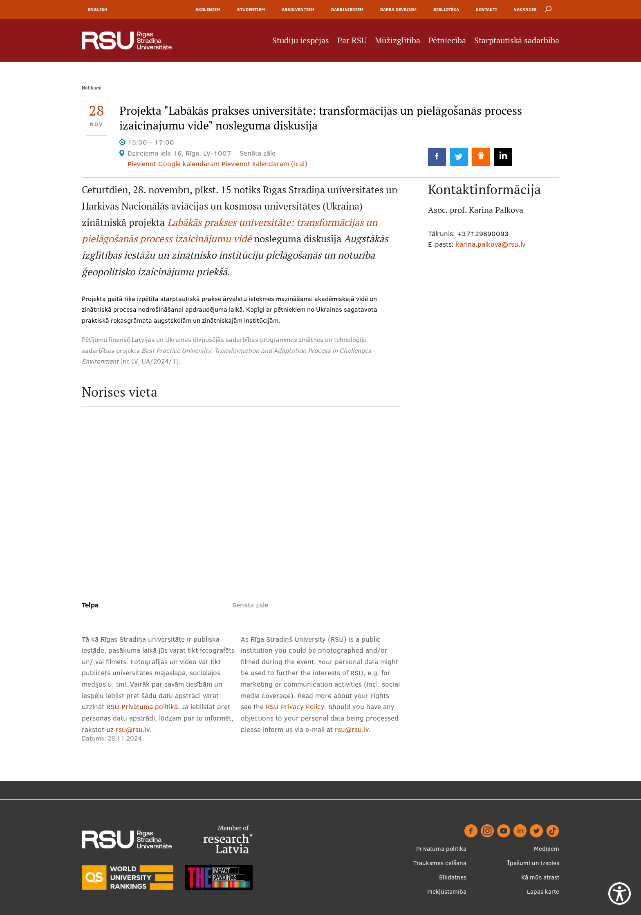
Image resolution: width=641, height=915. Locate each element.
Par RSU (352, 40)
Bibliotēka (446, 9)
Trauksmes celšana (439, 863)
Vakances (525, 9)
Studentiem (251, 9)
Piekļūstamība (446, 891)
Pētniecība (447, 40)
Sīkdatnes (452, 877)
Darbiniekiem (347, 9)
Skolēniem (207, 9)
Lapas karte (543, 891)
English (98, 9)
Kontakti (486, 9)
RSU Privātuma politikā (142, 706)
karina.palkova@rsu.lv (490, 244)
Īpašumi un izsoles (533, 863)
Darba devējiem (398, 9)
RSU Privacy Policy (295, 706)
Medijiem (546, 848)
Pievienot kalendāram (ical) (264, 163)
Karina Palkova (496, 210)
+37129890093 (483, 233)
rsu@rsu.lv (133, 729)
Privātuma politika (441, 848)
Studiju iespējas (300, 40)
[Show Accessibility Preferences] (619, 893)
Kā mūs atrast (540, 877)
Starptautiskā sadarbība (516, 40)
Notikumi (91, 87)
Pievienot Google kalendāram (174, 163)
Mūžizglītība (397, 40)
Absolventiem (298, 9)
